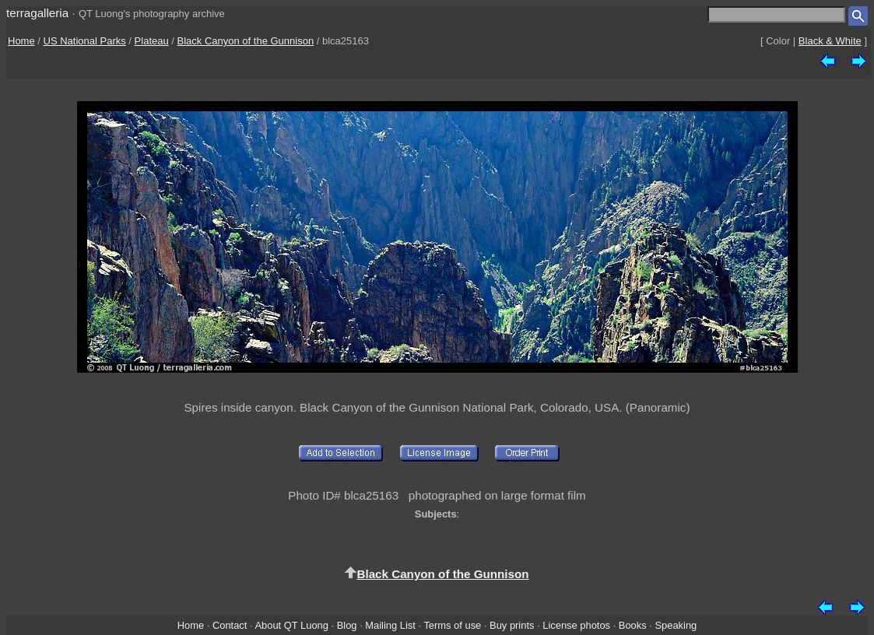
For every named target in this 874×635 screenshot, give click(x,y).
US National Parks (85, 41)
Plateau (152, 41)
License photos (576, 625)
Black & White (830, 41)
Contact (229, 625)
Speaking (676, 625)
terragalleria (37, 12)
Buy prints (512, 625)
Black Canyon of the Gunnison (245, 41)
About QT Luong (291, 625)
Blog (347, 625)
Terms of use (452, 625)
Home (21, 41)
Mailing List (390, 625)
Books (633, 625)
